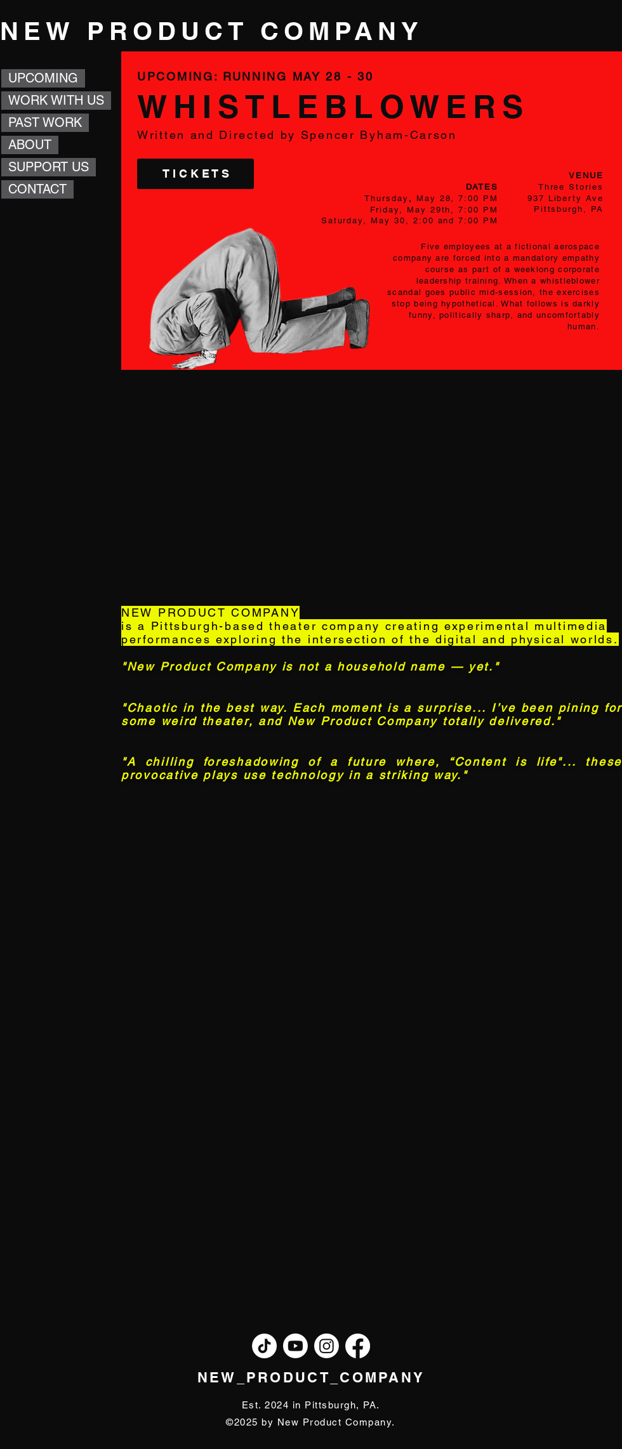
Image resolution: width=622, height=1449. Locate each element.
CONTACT (37, 189)
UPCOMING (43, 78)
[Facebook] (357, 1346)
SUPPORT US (48, 166)
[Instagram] (326, 1346)
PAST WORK (45, 122)
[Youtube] (295, 1346)
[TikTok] (264, 1346)
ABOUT (29, 144)
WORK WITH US (56, 100)
